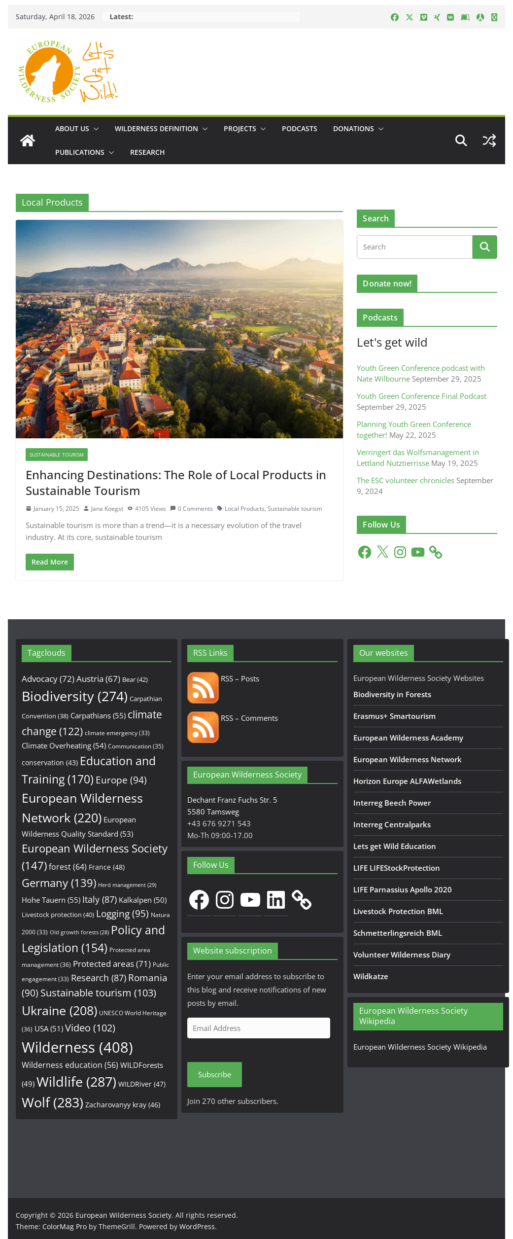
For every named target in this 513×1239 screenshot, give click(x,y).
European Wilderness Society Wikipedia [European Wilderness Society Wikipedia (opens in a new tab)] (420, 1047)
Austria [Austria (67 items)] (98, 678)
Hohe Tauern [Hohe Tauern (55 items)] (51, 900)
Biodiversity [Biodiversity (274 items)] (75, 696)
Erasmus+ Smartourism (394, 716)
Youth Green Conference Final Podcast (421, 396)
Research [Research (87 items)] (98, 977)
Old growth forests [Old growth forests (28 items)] (79, 932)
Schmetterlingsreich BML (397, 933)
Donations (353, 128)
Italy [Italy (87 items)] (99, 899)
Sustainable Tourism (57, 454)
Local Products (245, 508)
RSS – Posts (223, 678)
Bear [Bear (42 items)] (135, 679)
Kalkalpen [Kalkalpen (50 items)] (143, 900)
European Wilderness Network (407, 759)
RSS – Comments (232, 718)
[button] (94, 129)
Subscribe (214, 1074)
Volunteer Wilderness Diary (401, 954)
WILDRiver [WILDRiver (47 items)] (142, 1084)
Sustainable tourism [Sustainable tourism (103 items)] (98, 992)
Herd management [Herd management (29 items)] (127, 884)
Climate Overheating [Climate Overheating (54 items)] (64, 745)
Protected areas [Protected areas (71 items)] (112, 963)
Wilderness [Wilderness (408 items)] (77, 1047)
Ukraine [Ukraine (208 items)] (59, 1010)
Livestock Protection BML (398, 911)
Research (147, 152)
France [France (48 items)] (107, 867)
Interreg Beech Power (392, 803)
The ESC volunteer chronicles (405, 480)
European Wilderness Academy (408, 738)
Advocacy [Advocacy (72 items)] (48, 678)
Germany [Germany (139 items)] (59, 883)
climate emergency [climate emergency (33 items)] (117, 733)
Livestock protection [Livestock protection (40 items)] (58, 914)
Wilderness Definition (156, 128)
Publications (79, 152)
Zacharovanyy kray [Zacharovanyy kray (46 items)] (122, 1104)
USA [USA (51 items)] (48, 1028)
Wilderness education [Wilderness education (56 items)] (70, 1065)
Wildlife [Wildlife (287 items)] (76, 1081)
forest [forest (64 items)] (68, 866)
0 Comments (191, 508)
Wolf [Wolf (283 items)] (52, 1102)
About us (72, 128)
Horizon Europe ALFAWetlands (407, 781)
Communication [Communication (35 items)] (136, 746)
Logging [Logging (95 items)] (122, 913)
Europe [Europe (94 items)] (121, 780)
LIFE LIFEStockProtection (396, 868)
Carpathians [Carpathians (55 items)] (98, 715)
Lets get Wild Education (394, 846)
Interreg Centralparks (392, 824)
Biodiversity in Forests (392, 694)
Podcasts (299, 128)
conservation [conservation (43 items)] (50, 762)
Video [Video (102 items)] (90, 1027)
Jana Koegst (107, 508)
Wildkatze (370, 976)
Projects (240, 128)
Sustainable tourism (295, 508)
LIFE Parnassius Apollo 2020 (402, 889)
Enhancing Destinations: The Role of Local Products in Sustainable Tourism (176, 482)
